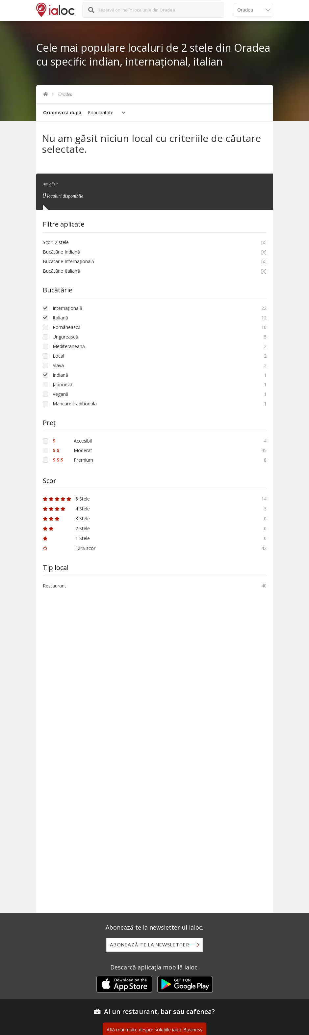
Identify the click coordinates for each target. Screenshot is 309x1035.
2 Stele (66, 528)
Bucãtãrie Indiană (61, 251)
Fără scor (69, 547)
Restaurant (54, 585)
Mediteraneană (69, 345)
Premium (73, 459)
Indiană (60, 374)
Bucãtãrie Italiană (61, 270)
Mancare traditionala (75, 403)
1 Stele (66, 537)
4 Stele (66, 508)
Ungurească (65, 336)
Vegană (60, 393)
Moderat (72, 450)
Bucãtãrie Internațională (68, 261)
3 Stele (66, 518)
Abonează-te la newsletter (149, 944)
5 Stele (66, 498)
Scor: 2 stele (56, 241)
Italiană (60, 317)
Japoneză (62, 384)
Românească (67, 326)
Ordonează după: (63, 112)
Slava (58, 365)
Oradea (65, 94)
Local (58, 355)
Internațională (67, 307)
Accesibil (72, 440)
